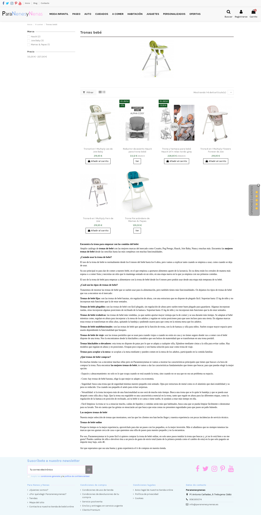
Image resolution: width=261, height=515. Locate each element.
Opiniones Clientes (251, 200)
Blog (35, 3)
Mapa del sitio (36, 502)
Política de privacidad (146, 494)
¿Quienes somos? (38, 490)
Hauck (35, 36)
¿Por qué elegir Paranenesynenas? (47, 494)
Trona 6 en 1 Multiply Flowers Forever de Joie (215, 150)
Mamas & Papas (40, 44)
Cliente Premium (91, 510)
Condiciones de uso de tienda (97, 490)
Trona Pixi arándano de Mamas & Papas (137, 220)
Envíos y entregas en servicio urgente (102, 505)
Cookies (139, 498)
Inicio (27, 3)
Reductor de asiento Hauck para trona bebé (137, 150)
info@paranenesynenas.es (203, 504)
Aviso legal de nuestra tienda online (154, 490)
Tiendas (33, 498)
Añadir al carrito (98, 161)
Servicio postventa (92, 501)
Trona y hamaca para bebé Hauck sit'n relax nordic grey (176, 150)
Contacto (45, 3)
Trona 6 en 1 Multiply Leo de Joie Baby (98, 150)
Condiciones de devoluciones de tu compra (100, 496)
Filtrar (88, 92)
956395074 (195, 499)
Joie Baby (37, 40)
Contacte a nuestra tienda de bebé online (51, 506)
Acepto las (60, 476)
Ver (137, 161)
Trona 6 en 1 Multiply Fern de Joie (98, 220)
